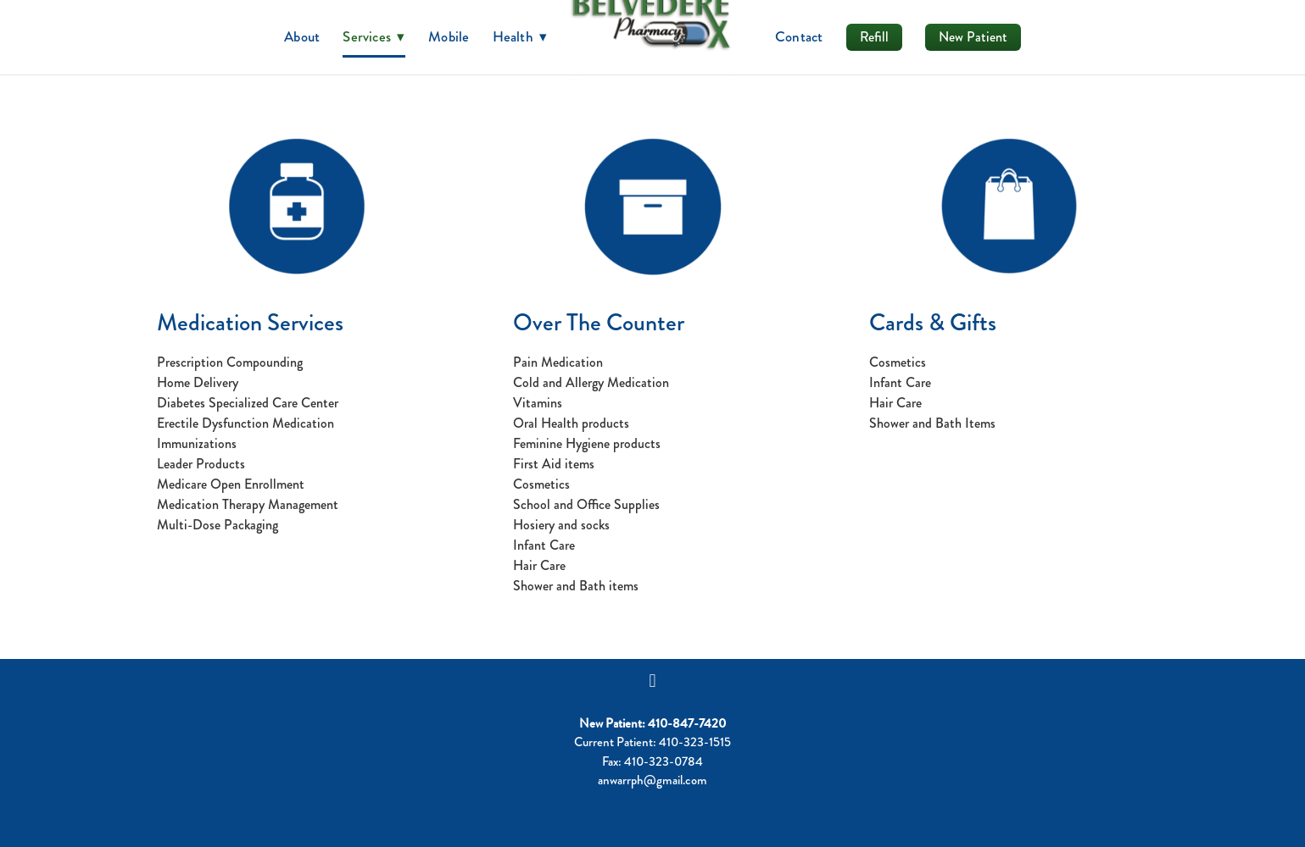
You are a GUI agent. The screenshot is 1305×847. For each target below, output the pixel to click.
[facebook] (652, 681)
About (302, 36)
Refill (874, 37)
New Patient (973, 37)
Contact (799, 36)
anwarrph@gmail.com (652, 780)
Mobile (448, 36)
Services (374, 36)
